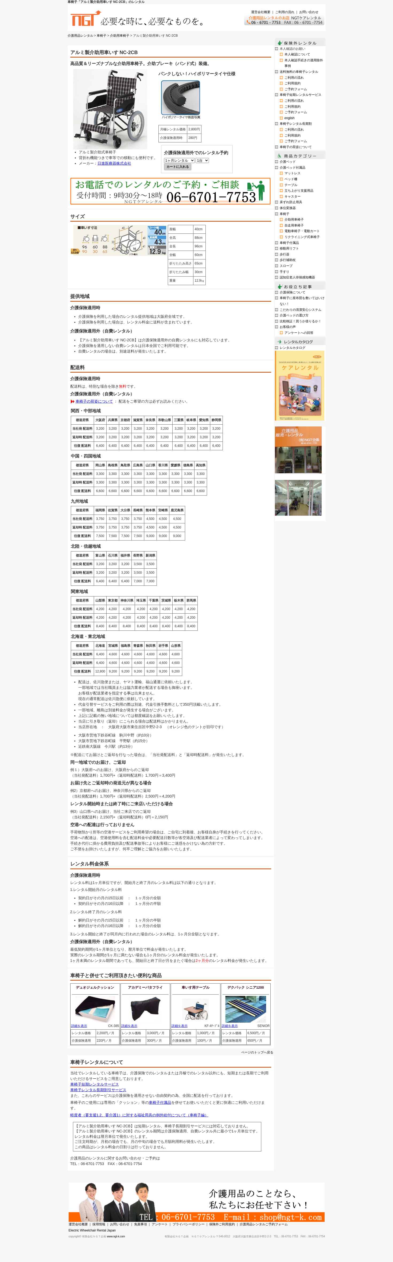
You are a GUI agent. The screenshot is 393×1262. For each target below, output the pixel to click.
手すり (284, 272)
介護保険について (292, 292)
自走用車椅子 (294, 225)
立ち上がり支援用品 (299, 190)
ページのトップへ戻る (257, 1052)
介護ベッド (288, 162)
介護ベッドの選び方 (294, 315)
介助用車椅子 (119, 35)
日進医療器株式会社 (114, 163)
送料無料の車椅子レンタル (299, 72)
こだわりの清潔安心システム (300, 310)
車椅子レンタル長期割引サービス (98, 1090)
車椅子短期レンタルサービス (94, 1084)
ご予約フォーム (296, 89)
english (290, 118)
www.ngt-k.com (116, 1236)
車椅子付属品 (160, 1102)
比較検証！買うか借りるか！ (300, 321)
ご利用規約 (293, 83)
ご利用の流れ (284, 12)
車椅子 (101, 35)
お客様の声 (288, 327)
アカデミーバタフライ (145, 987)
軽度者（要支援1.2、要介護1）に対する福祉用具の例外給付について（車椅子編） (139, 1115)
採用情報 (98, 1224)
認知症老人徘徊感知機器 (297, 277)
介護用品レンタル (80, 35)
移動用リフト (289, 248)
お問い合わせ (308, 12)
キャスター (293, 196)
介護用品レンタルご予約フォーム (264, 1224)
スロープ (286, 266)
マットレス (293, 173)
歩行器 (284, 254)
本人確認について (297, 54)
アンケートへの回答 (299, 333)
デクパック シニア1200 (245, 987)
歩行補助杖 (288, 260)
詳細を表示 (79, 1026)
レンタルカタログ (292, 348)
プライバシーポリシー (189, 1224)
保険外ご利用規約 (222, 1224)
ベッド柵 (291, 179)
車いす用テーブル (195, 987)
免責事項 (140, 1224)
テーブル (291, 185)
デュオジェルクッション (95, 987)
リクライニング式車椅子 (302, 237)
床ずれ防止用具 (291, 202)
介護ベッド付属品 (292, 167)
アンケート (160, 1224)
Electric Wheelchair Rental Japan (92, 1230)
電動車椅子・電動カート (302, 231)
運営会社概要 (260, 12)
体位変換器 (288, 208)
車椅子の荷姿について (94, 401)
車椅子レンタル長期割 (296, 124)
